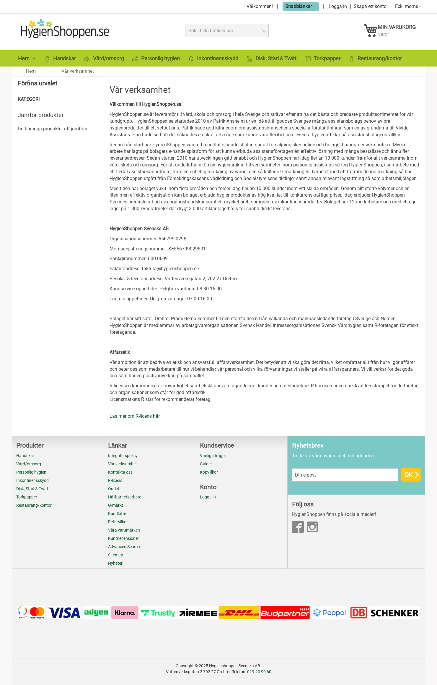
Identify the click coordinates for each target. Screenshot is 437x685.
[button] (301, 6)
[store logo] (64, 30)
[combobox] (227, 30)
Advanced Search (124, 546)
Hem (31, 71)
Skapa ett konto (370, 6)
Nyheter (115, 563)
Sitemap (115, 555)
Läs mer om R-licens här (135, 416)
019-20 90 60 (259, 671)
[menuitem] (27, 58)
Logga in (338, 6)
